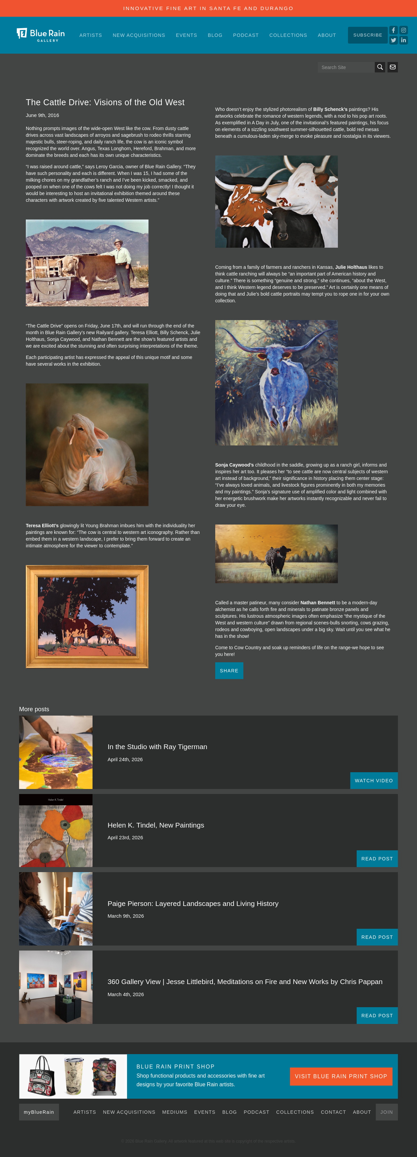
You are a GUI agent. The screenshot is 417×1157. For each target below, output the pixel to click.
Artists (90, 35)
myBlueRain (39, 1112)
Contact (333, 1112)
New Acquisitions (139, 35)
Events (186, 35)
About (327, 35)
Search (380, 67)
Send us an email (393, 67)
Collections (288, 35)
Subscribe (367, 35)
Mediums (174, 1112)
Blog (215, 35)
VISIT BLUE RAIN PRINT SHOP (341, 1076)
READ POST (377, 858)
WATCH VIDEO (374, 780)
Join (386, 1112)
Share (229, 670)
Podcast (246, 35)
